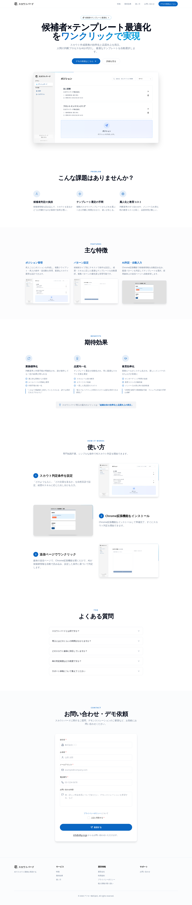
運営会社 (101, 871)
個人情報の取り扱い (105, 883)
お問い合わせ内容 (67, 789)
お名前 (63, 752)
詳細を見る (111, 61)
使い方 (137, 4)
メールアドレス (66, 764)
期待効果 (127, 4)
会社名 (63, 739)
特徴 (118, 4)
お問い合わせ (149, 4)
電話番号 (64, 777)
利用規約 (101, 875)
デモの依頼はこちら (168, 4)
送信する (96, 827)
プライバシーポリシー (92, 813)
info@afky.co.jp (80, 835)
